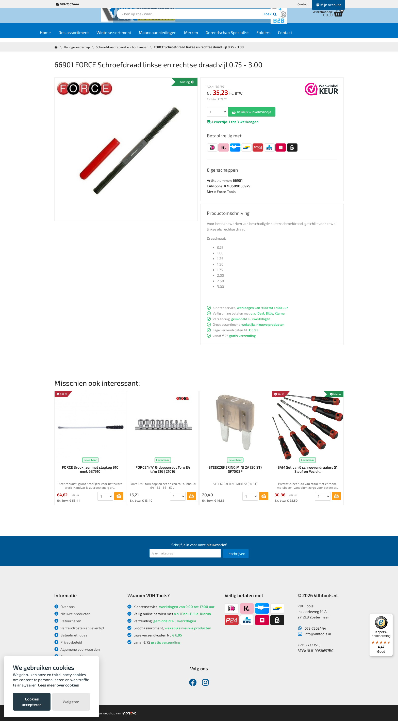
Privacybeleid (68, 642)
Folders (282, 36)
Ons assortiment (92, 36)
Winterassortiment (132, 36)
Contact (303, 4)
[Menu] (390, 616)
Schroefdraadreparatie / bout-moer (123, 47)
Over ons (64, 606)
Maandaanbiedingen (176, 36)
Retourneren (67, 621)
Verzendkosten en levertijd (79, 628)
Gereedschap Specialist (245, 36)
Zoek (234, 19)
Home (63, 36)
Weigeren (71, 701)
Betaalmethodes (70, 635)
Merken (209, 36)
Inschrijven (236, 553)
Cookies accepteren (32, 702)
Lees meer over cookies (58, 685)
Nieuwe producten (72, 614)
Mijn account (328, 5)
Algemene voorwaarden (77, 649)
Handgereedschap (77, 47)
